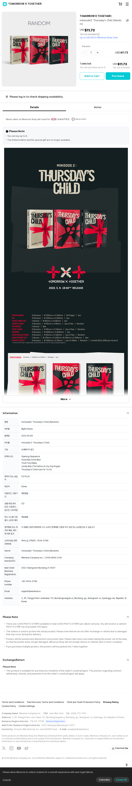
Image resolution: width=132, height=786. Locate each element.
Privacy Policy (111, 702)
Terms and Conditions (13, 702)
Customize (104, 780)
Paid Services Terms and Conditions (45, 702)
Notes (97, 107)
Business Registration (55, 721)
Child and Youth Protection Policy (83, 702)
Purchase (118, 76)
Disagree (7, 780)
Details (34, 107)
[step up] (97, 52)
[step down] (84, 52)
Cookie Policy (9, 706)
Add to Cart (92, 76)
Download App (120, 748)
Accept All (121, 780)
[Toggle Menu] (127, 4)
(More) (89, 772)
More (66, 399)
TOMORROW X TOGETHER (95, 16)
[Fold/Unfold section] (66, 413)
